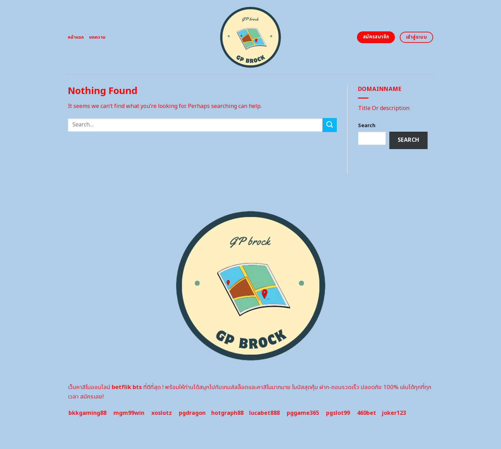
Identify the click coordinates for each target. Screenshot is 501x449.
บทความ (97, 37)
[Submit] (329, 125)
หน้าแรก (76, 37)
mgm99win (128, 413)
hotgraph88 (227, 413)
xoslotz (161, 413)
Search (366, 125)
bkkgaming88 (87, 413)
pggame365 (303, 413)
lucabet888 (264, 413)
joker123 (394, 413)
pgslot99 (338, 413)
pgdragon (192, 413)
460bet (366, 413)
